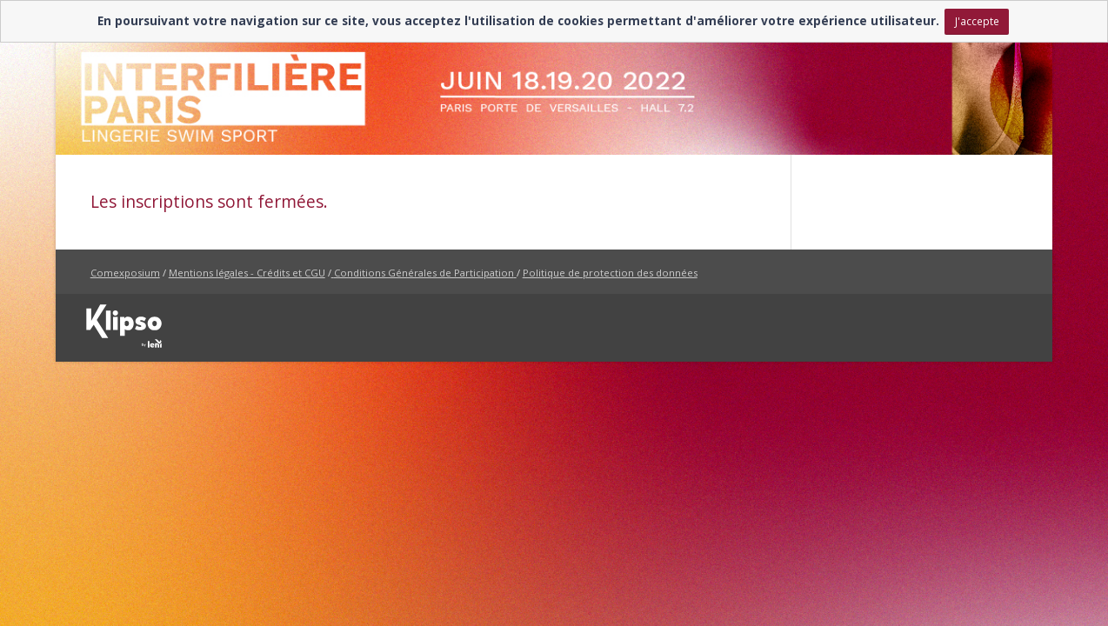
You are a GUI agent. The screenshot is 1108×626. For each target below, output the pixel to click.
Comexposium (125, 272)
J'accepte (977, 21)
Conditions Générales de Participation (424, 272)
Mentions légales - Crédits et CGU (247, 272)
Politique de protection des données (610, 272)
